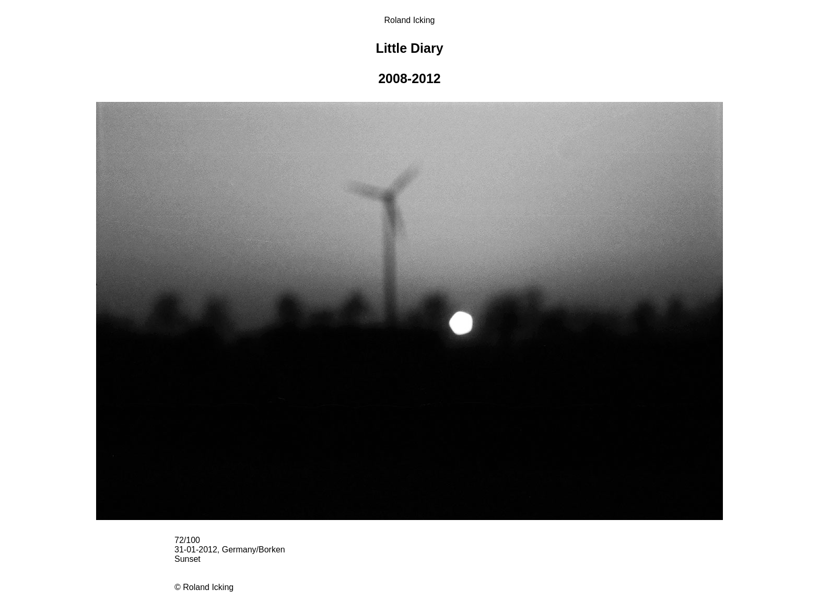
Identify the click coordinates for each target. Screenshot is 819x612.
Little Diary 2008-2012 (409, 63)
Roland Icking (409, 20)
